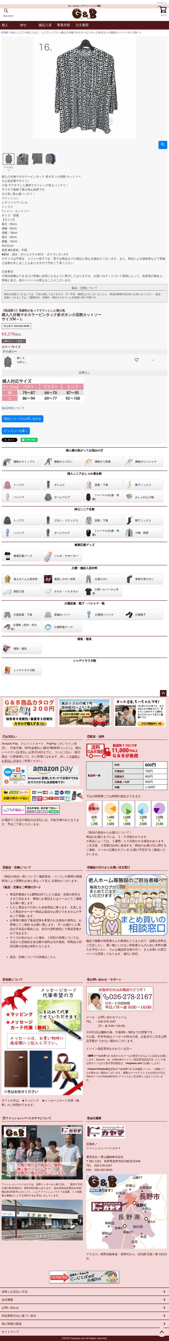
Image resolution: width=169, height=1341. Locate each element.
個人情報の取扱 (12, 1323)
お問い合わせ (10, 1307)
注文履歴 (82, 25)
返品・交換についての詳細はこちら (33, 957)
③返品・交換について (16, 867)
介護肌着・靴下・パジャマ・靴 (84, 603)
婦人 (5, 25)
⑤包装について (12, 979)
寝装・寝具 (84, 639)
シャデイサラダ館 (84, 660)
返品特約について (13, 408)
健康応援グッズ (84, 544)
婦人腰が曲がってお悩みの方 (84, 450)
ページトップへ (163, 693)
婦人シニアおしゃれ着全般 (84, 473)
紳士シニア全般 (84, 509)
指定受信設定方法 (143, 1059)
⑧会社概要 (94, 1118)
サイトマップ (10, 1331)
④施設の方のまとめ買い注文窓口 (108, 867)
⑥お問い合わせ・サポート (104, 979)
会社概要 (7, 1299)
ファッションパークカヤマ (103, 1148)
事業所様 (63, 25)
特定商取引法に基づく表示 (19, 1315)
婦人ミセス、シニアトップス (42, 32)
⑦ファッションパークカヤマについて (26, 1118)
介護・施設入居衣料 (84, 568)
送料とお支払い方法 (14, 1291)
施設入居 (45, 25)
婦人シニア (17, 32)
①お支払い (9, 736)
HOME (4, 32)
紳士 (23, 25)
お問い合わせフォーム (112, 1017)
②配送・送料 (95, 736)
